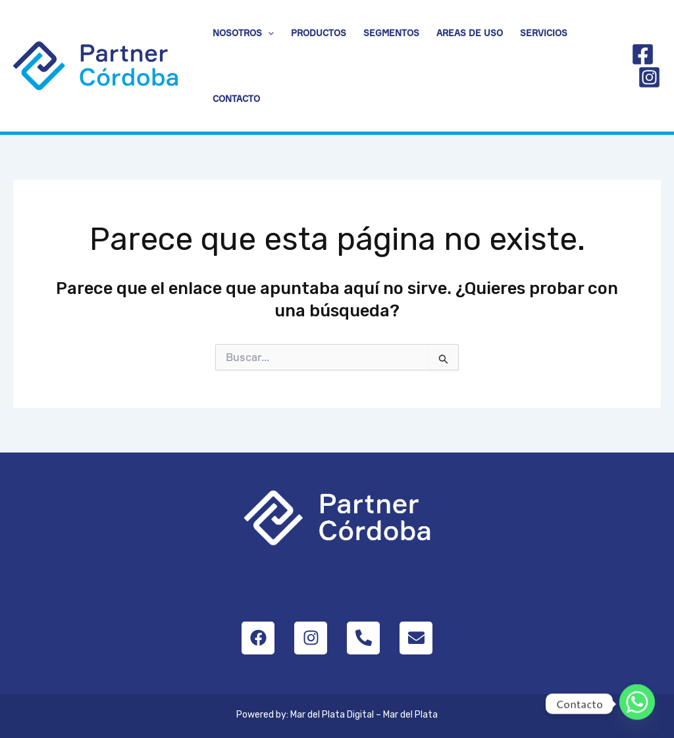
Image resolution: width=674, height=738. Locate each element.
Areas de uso (469, 33)
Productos (318, 33)
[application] (268, 33)
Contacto (236, 98)
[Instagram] (649, 77)
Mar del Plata (410, 714)
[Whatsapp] (637, 704)
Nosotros (243, 33)
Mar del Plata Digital (332, 714)
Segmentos (391, 33)
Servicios (543, 33)
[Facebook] (642, 54)
